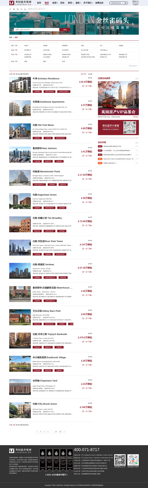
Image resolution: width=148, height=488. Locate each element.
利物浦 (121, 45)
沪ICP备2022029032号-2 (84, 485)
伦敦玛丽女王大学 (105, 54)
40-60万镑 (46, 50)
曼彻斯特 (65, 45)
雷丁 (101, 45)
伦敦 (26, 45)
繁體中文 (135, 1)
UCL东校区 (46, 57)
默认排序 (83, 74)
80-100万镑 (84, 50)
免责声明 (94, 485)
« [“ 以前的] (37, 432)
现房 (25, 61)
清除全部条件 (133, 66)
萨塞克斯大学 (123, 57)
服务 (78, 3)
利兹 (82, 45)
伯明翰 (45, 45)
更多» (137, 79)
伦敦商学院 (27, 57)
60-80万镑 (65, 50)
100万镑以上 (104, 50)
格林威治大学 (123, 54)
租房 (54, 3)
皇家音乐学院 (66, 54)
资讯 (70, 3)
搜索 (65, 30)
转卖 (63, 61)
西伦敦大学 (65, 57)
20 (60, 432)
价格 (90, 74)
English (135, 4)
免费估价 (99, 3)
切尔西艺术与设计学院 (88, 57)
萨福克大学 (103, 57)
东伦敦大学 (27, 54)
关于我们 (87, 3)
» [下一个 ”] (64, 432)
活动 (62, 3)
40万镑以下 (27, 50)
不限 (16, 45)
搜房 (47, 3)
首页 (39, 3)
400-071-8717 (36, 9)
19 (56, 432)
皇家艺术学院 (47, 54)
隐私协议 (100, 485)
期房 (44, 61)
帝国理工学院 (85, 54)
